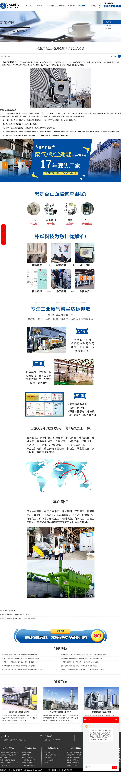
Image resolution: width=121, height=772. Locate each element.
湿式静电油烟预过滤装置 (8, 760)
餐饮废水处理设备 (72, 760)
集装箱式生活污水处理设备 (75, 752)
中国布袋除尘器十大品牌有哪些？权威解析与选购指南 (19, 666)
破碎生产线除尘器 (28, 757)
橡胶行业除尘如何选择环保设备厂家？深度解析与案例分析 (20, 658)
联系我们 (92, 6)
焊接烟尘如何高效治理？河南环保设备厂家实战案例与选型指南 (22, 669)
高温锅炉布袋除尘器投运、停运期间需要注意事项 (17, 618)
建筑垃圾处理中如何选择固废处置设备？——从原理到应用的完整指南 (83, 669)
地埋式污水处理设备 (73, 763)
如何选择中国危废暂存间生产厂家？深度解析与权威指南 (79, 666)
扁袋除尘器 (25, 755)
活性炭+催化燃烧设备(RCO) (9, 763)
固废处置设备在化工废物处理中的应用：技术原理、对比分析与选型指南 (84, 654)
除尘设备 (34, 65)
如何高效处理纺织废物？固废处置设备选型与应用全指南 (19, 654)
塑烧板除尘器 (26, 752)
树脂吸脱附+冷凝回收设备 (8, 755)
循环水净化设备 (72, 765)
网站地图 (69, 770)
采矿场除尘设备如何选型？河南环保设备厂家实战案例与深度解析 (81, 658)
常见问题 (108, 25)
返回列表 (114, 56)
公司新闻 (108, 28)
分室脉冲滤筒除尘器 (28, 760)
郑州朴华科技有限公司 (59, 770)
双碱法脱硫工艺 (49, 757)
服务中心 (71, 6)
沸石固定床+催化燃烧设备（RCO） (9, 752)
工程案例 (50, 6)
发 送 (114, 767)
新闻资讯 (82, 6)
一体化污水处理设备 (73, 757)
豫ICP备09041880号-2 (36, 770)
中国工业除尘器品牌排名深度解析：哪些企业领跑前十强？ (20, 662)
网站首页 (29, 6)
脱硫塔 (47, 763)
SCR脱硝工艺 (49, 752)
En (100, 6)
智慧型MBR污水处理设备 (75, 755)
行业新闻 (108, 22)
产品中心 (40, 6)
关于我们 (61, 6)
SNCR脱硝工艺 (49, 760)
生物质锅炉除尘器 (28, 763)
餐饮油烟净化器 (5, 757)
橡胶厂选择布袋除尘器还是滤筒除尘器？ (14, 614)
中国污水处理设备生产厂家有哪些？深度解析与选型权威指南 (80, 662)
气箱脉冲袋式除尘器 (28, 765)
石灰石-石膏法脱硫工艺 (52, 755)
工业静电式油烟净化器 (7, 765)
